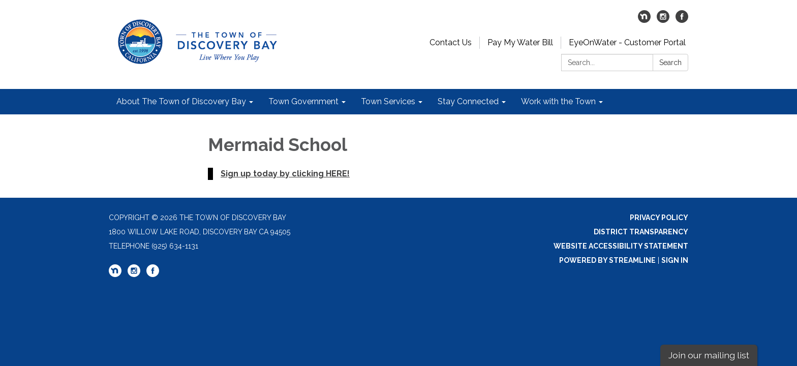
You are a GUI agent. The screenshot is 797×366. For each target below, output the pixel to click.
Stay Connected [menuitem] (468, 101)
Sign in (674, 260)
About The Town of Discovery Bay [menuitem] (181, 101)
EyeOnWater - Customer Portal (627, 42)
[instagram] (663, 20)
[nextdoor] (644, 20)
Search (670, 62)
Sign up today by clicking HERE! (285, 173)
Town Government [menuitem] (303, 101)
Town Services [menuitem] (388, 101)
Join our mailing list (708, 355)
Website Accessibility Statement (621, 246)
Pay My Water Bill (520, 42)
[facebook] (682, 20)
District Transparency (641, 232)
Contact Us (451, 42)
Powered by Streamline (607, 260)
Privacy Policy (659, 218)
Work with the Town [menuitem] (558, 101)
